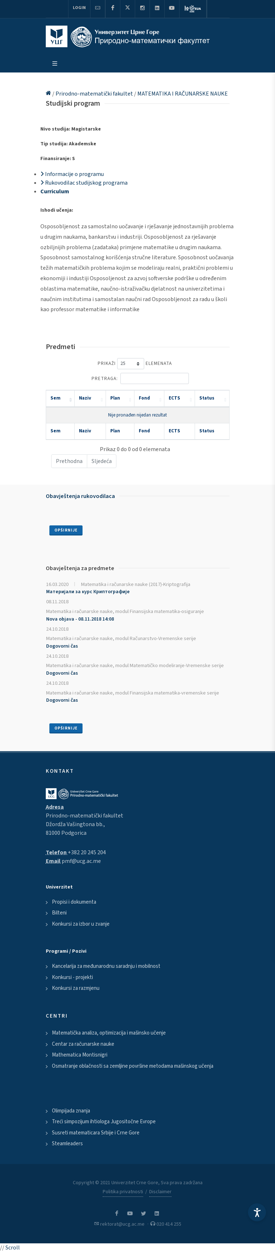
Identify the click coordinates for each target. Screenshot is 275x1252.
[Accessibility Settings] (257, 1212)
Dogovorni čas (62, 646)
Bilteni (59, 913)
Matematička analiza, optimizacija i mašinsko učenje (109, 1033)
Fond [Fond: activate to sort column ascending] (144, 398)
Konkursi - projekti (72, 977)
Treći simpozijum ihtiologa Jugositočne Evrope (104, 1121)
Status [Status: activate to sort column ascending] (206, 398)
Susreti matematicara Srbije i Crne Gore (95, 1133)
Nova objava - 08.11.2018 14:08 (80, 619)
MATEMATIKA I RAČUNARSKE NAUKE (182, 94)
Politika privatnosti (123, 1191)
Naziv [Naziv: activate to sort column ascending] (85, 398)
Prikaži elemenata (135, 363)
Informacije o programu (72, 174)
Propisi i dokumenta (74, 902)
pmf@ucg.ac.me (81, 861)
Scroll (12, 1248)
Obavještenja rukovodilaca (80, 496)
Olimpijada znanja (71, 1111)
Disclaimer (160, 1191)
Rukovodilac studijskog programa (84, 183)
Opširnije (65, 530)
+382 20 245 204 (87, 852)
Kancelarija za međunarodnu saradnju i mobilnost (106, 966)
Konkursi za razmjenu (75, 988)
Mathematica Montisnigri (79, 1055)
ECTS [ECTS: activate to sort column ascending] (174, 398)
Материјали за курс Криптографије (88, 591)
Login (79, 8)
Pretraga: (140, 378)
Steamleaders (67, 1143)
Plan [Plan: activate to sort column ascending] (115, 398)
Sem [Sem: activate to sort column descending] (55, 398)
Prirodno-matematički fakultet (95, 94)
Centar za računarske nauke (83, 1044)
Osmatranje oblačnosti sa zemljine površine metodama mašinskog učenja (132, 1066)
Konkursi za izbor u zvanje (81, 924)
